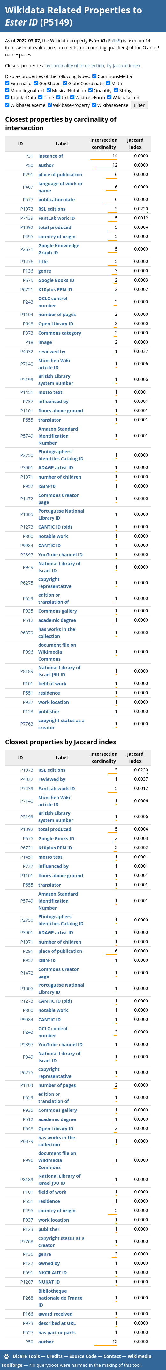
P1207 (26, 1282)
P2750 (26, 455)
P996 (28, 652)
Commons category (59, 333)
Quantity (103, 90)
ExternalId (21, 83)
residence (49, 693)
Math (116, 83)
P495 (28, 237)
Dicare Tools (26, 1356)
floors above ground (60, 411)
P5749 (26, 436)
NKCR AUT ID (52, 1273)
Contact (112, 1356)
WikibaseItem (127, 97)
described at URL (57, 1323)
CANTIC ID (49, 545)
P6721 (26, 289)
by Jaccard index (123, 65)
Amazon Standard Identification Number (58, 436)
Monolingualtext (27, 90)
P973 (28, 1323)
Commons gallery (57, 611)
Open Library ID (55, 324)
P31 (29, 156)
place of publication (60, 174)
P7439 (26, 218)
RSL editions (51, 209)
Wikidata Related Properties (67, 10)
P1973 (26, 209)
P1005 (26, 514)
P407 (28, 187)
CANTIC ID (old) (55, 527)
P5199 (26, 380)
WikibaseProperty (71, 105)
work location (53, 702)
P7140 (26, 364)
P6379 (26, 633)
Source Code (83, 1356)
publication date (56, 199)
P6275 (26, 583)
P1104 (26, 314)
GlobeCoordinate (85, 83)
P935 (28, 611)
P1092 (26, 227)
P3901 (26, 468)
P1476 (26, 262)
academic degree (57, 620)
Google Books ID (56, 280)
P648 (28, 324)
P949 (28, 567)
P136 (28, 271)
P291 (28, 174)
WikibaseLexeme (28, 105)
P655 (28, 420)
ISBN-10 (47, 486)
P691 (28, 1273)
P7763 (26, 724)
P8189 (26, 671)
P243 (28, 302)
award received (55, 1314)
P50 (29, 165)
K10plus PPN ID (55, 289)
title (43, 262)
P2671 (26, 249)
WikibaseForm (90, 97)
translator (49, 420)
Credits (55, 1356)
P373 (28, 333)
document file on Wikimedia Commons (57, 652)
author (46, 165)
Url (65, 97)
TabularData (23, 97)
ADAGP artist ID (55, 468)
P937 (28, 702)
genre (44, 271)
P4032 (26, 351)
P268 (28, 1298)
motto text (50, 392)
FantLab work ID (56, 218)
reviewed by (51, 351)
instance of (50, 156)
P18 (29, 342)
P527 (28, 1332)
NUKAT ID (49, 1282)
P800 (28, 536)
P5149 (114, 40)
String (125, 90)
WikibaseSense (112, 105)
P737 (28, 401)
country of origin (57, 237)
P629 (28, 598)
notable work (53, 536)
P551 (28, 693)
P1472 (26, 499)
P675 (28, 280)
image (45, 342)
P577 (28, 199)
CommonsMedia (115, 76)
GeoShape (50, 83)
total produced (54, 227)
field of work (52, 684)
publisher (48, 711)
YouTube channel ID (60, 555)
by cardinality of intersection (74, 65)
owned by (49, 1263)
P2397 (26, 555)
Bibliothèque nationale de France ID (60, 1298)
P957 (28, 486)
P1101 (26, 411)
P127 (28, 1263)
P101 (28, 684)
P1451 (26, 392)
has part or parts (57, 1332)
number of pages (57, 314)
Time (49, 97)
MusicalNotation (69, 90)
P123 (28, 711)
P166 (28, 1314)
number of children (59, 477)
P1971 (26, 477)
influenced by (53, 401)
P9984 (26, 545)
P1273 (26, 527)
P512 (28, 620)
